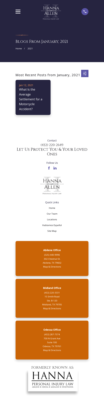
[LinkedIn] (55, 168)
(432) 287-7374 (52, 334)
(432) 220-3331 (52, 292)
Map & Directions (52, 266)
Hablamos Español (52, 225)
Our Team (52, 213)
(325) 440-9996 (52, 254)
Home (52, 207)
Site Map (52, 230)
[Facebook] (49, 168)
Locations (52, 219)
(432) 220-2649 (52, 145)
